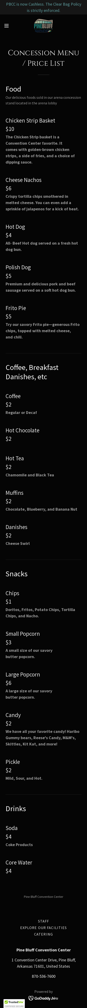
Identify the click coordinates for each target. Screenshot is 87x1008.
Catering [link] (43, 934)
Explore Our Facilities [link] (43, 927)
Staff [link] (43, 921)
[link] (43, 25)
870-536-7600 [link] (43, 976)
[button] (8, 25)
